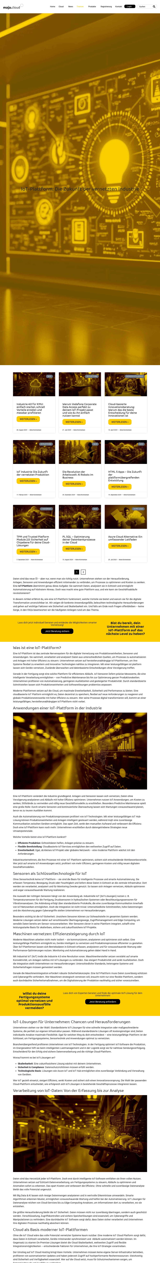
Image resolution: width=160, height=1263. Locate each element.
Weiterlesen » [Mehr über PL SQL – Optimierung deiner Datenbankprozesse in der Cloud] (74, 548)
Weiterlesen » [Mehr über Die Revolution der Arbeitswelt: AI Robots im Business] (74, 483)
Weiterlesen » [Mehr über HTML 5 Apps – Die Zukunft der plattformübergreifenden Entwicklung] (119, 486)
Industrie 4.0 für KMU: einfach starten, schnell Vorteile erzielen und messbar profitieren (31, 408)
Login (129, 6)
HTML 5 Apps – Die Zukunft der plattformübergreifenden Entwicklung (125, 476)
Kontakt (118, 6)
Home (52, 6)
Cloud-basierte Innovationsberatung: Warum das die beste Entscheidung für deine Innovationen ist (122, 410)
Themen (80, 6)
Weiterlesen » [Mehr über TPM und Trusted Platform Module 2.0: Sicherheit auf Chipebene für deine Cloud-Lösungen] (28, 551)
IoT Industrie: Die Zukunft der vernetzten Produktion (33, 473)
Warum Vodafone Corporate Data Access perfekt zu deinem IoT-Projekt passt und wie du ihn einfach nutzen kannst (79, 410)
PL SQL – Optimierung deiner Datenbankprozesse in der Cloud (78, 540)
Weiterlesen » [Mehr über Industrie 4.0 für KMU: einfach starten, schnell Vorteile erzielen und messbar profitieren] (28, 419)
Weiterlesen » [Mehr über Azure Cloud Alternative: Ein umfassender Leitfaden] (119, 545)
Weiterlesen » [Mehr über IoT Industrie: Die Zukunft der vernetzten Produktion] (28, 481)
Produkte (92, 6)
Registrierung (106, 6)
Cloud (61, 6)
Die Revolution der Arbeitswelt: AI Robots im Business (77, 475)
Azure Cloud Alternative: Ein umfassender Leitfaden (125, 538)
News (70, 6)
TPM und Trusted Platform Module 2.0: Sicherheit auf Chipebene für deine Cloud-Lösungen (33, 541)
